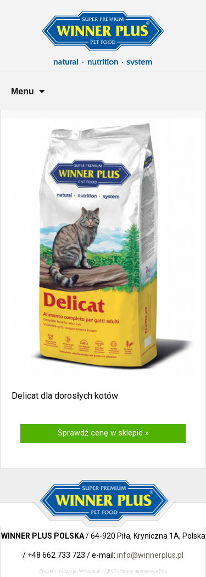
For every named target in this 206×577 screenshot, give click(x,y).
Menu (22, 91)
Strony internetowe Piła (143, 571)
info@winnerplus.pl (150, 555)
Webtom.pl (90, 571)
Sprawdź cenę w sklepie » (103, 433)
